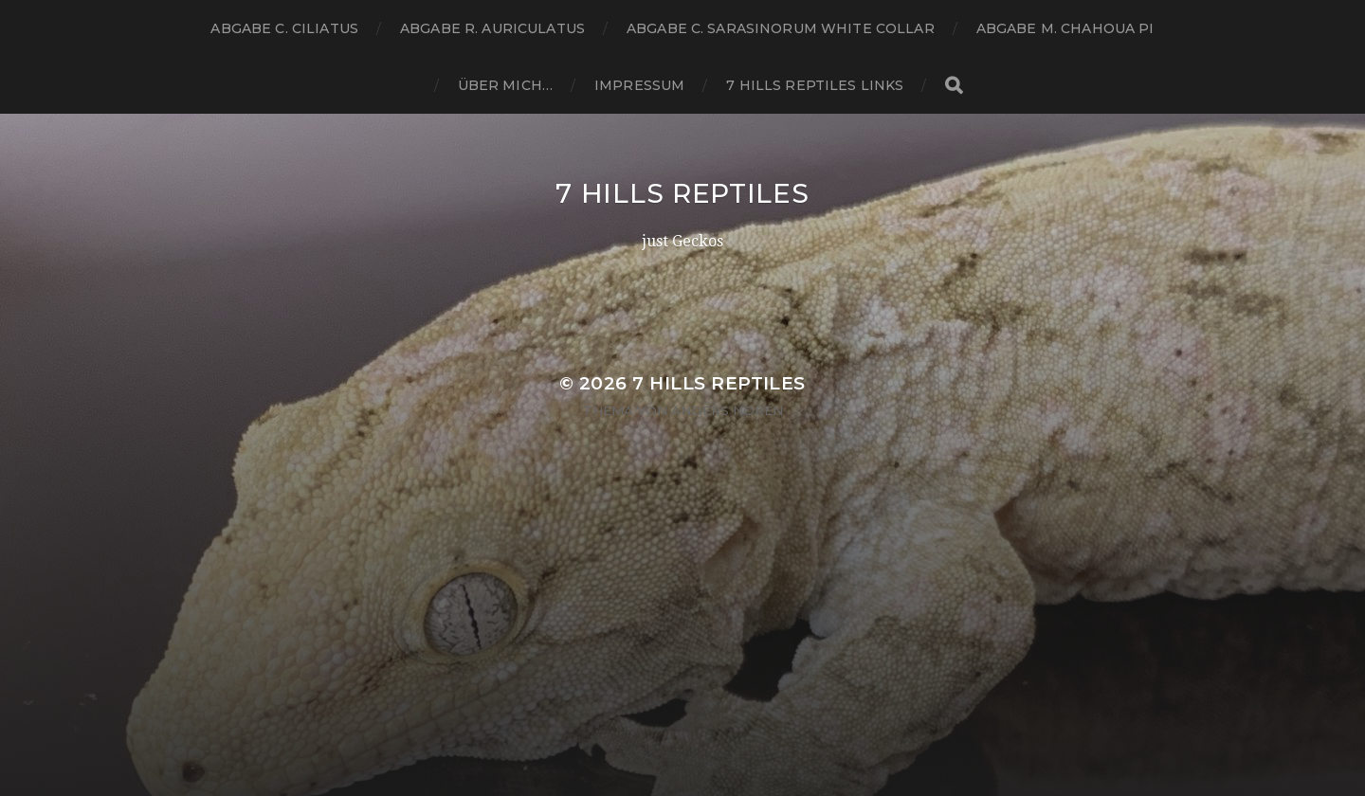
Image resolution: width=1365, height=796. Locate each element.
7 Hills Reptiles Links (814, 85)
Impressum (639, 85)
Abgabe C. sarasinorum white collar (781, 28)
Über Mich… (505, 85)
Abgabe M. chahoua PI (1065, 28)
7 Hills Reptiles (682, 193)
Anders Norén (727, 410)
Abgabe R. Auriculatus (492, 28)
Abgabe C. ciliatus (284, 28)
